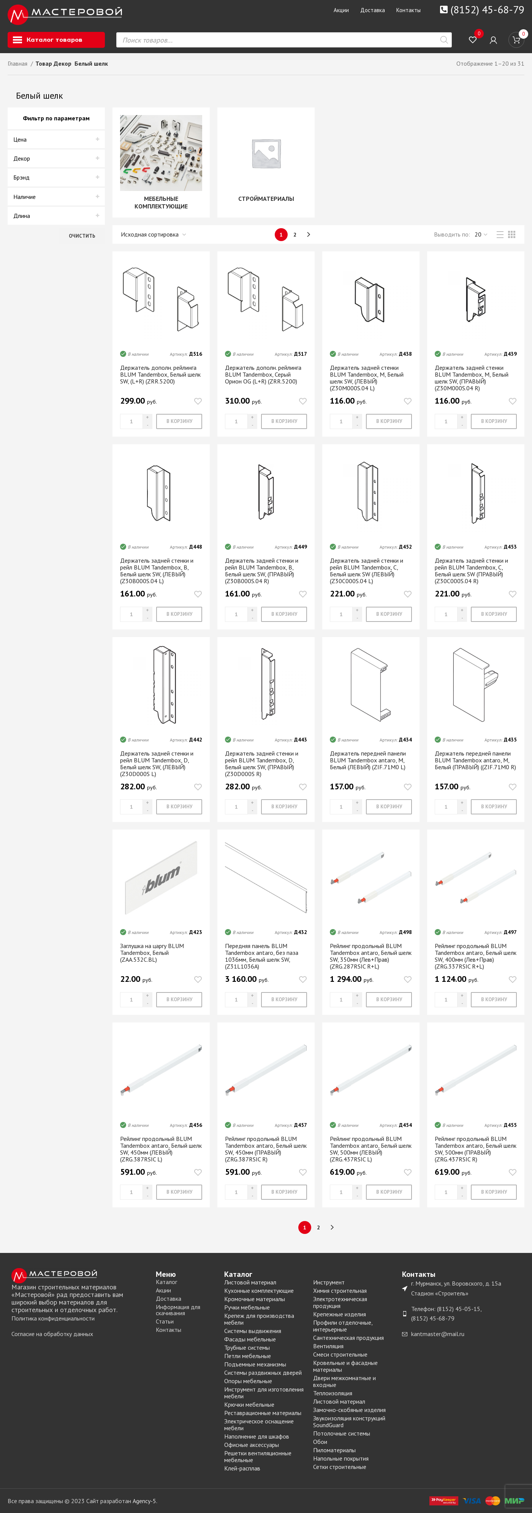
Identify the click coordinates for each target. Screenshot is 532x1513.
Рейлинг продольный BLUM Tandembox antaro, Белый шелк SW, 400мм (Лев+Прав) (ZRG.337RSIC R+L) (475, 956)
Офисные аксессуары (251, 1444)
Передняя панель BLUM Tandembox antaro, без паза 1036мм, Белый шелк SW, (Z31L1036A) (261, 956)
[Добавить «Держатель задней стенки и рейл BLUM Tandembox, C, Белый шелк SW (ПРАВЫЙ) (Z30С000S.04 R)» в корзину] (494, 614)
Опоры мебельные (248, 1380)
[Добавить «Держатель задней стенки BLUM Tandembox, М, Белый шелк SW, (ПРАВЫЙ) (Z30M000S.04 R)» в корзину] (494, 421)
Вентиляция (328, 1346)
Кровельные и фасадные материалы (345, 1366)
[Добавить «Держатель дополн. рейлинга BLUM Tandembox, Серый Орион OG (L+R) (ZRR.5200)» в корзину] (284, 421)
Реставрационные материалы (262, 1412)
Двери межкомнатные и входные (344, 1381)
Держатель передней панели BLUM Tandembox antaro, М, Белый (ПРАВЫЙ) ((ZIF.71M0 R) (475, 760)
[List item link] (79, 1319)
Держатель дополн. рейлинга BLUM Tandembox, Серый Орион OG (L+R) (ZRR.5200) (263, 374)
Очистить (82, 236)
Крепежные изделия (339, 1314)
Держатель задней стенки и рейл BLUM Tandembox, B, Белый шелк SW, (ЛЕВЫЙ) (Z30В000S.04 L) (156, 571)
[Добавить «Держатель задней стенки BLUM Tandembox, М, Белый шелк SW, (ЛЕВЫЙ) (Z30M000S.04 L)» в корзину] (389, 421)
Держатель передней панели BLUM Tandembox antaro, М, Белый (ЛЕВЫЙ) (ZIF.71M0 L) (368, 760)
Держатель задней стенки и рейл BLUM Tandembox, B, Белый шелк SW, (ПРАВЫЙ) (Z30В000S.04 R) (261, 571)
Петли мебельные (247, 1355)
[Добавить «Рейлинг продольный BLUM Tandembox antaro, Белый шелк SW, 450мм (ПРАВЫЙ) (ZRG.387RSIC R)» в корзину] (284, 1192)
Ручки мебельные (247, 1307)
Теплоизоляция (332, 1393)
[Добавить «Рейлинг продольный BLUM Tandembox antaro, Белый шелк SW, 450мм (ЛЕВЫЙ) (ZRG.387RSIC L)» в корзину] (179, 1192)
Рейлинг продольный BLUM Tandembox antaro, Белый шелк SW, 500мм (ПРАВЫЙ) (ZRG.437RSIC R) (475, 1149)
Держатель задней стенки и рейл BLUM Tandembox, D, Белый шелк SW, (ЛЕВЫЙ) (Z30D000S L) (156, 763)
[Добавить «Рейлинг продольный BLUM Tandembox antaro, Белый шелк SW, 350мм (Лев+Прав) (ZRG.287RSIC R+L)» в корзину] (389, 999)
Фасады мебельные (250, 1339)
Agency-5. (145, 1501)
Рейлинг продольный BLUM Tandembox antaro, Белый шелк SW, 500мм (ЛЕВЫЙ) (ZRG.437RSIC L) (371, 1149)
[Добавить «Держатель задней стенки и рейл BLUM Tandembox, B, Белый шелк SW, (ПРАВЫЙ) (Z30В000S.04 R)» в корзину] (284, 614)
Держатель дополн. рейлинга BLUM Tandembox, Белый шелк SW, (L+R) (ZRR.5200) (160, 374)
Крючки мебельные (249, 1404)
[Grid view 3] (511, 234)
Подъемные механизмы (255, 1364)
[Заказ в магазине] (154, 234)
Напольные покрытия (341, 1458)
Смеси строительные (340, 1354)
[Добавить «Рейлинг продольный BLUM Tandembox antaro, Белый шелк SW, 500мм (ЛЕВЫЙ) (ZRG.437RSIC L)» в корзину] (389, 1192)
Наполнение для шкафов (256, 1436)
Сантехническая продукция (348, 1337)
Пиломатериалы (334, 1450)
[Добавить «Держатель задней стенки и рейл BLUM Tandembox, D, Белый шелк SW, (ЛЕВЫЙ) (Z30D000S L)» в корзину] (179, 806)
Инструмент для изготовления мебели (264, 1392)
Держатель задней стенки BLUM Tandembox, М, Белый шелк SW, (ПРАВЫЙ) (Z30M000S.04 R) (471, 378)
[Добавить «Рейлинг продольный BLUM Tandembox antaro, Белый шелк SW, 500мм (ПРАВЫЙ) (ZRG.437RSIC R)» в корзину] (494, 1192)
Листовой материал (250, 1282)
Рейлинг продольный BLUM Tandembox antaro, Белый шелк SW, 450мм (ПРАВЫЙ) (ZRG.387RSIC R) (266, 1149)
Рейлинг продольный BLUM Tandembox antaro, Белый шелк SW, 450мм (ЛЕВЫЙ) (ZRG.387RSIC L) (161, 1149)
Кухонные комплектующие (259, 1290)
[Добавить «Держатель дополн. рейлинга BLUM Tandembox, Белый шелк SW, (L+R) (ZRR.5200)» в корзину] (179, 421)
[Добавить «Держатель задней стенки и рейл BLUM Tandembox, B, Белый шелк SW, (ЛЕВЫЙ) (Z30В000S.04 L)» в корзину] (179, 614)
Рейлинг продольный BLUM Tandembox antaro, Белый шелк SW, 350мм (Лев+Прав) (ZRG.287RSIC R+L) (371, 956)
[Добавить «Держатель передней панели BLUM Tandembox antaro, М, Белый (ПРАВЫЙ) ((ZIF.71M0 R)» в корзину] (494, 806)
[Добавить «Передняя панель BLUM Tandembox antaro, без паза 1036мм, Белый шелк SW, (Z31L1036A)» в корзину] (284, 999)
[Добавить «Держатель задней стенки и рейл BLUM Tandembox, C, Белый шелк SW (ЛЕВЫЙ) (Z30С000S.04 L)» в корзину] (389, 614)
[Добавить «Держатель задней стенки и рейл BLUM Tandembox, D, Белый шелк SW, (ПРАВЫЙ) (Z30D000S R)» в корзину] (284, 806)
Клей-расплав (242, 1468)
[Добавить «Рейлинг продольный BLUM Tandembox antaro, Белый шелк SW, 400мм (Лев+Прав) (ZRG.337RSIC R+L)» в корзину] (494, 999)
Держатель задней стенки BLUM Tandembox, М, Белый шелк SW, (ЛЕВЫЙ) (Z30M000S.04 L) (367, 378)
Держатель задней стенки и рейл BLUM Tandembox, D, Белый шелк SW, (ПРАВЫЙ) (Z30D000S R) (261, 763)
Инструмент (329, 1282)
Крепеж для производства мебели (259, 1319)
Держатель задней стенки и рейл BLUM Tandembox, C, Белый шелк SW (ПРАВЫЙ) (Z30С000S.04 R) (471, 571)
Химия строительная (340, 1290)
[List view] (500, 234)
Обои (320, 1441)
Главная (18, 63)
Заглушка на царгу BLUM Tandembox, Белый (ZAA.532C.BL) (152, 952)
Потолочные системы (341, 1433)
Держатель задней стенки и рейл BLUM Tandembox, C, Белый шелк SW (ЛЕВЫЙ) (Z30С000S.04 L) (366, 571)
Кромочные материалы (254, 1298)
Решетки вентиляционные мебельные (257, 1456)
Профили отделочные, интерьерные (342, 1326)
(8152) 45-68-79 (487, 9)
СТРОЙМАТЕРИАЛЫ (266, 198)
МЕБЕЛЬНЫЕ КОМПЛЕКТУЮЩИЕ (161, 202)
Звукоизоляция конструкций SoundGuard (349, 1421)
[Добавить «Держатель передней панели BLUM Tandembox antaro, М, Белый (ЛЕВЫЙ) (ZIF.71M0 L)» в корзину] (389, 806)
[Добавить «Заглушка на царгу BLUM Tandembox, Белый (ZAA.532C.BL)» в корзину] (179, 999)
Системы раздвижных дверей (263, 1372)
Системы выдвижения (252, 1330)
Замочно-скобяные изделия (349, 1409)
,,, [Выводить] (481, 234)
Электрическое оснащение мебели (259, 1424)
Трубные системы (247, 1347)
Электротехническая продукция (340, 1302)
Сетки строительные (339, 1466)
